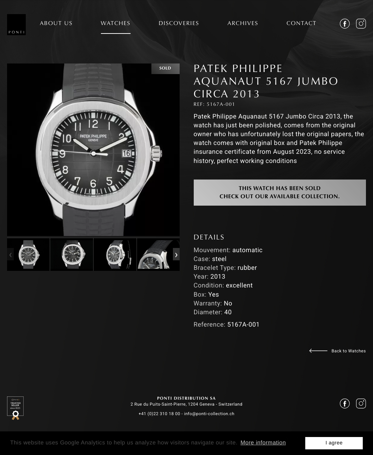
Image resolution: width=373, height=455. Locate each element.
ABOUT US (56, 24)
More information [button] (263, 443)
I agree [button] (334, 443)
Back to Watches (349, 350)
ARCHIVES (242, 24)
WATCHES (116, 24)
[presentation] (10, 254)
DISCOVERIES (179, 24)
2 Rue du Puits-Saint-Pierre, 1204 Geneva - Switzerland (186, 404)
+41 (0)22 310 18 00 (159, 413)
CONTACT (302, 24)
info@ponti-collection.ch (209, 413)
